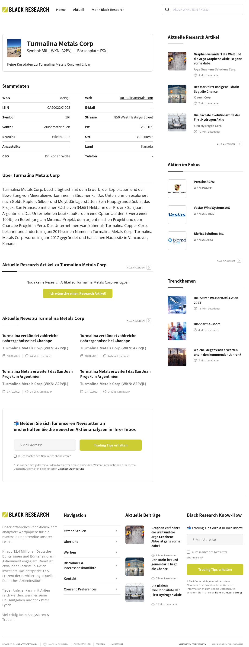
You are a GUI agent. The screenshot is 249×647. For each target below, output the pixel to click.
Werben (100, 644)
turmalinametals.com (136, 98)
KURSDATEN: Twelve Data (192, 644)
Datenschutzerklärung (70, 468)
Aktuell (78, 9)
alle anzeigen (136, 267)
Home (61, 9)
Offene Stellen (82, 644)
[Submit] (167, 9)
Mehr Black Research (108, 9)
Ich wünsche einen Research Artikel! (77, 293)
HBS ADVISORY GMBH (27, 644)
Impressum (117, 644)
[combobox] (202, 9)
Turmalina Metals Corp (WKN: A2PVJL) (35, 348)
